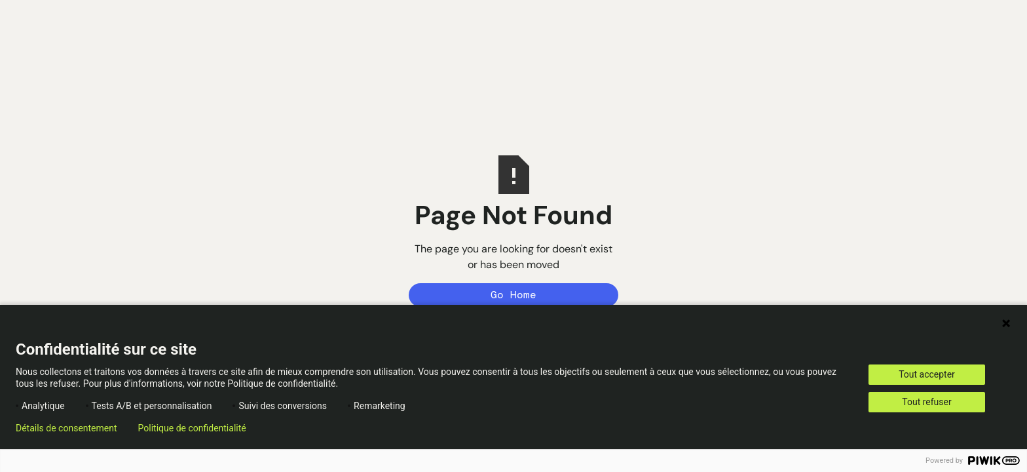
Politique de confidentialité (192, 428)
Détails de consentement (66, 428)
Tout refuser (926, 402)
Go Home (513, 295)
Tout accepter (927, 374)
